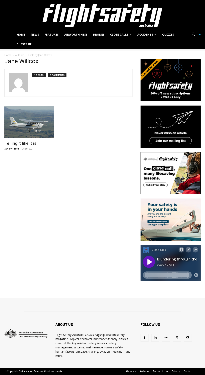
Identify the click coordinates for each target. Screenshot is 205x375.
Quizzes (168, 34)
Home (21, 34)
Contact (188, 371)
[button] (195, 35)
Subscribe (24, 44)
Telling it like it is (20, 143)
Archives (144, 371)
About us (131, 371)
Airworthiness (75, 34)
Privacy (176, 371)
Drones (99, 34)
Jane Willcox (11, 148)
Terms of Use (160, 371)
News (35, 34)
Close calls (121, 34)
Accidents (146, 34)
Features (52, 34)
